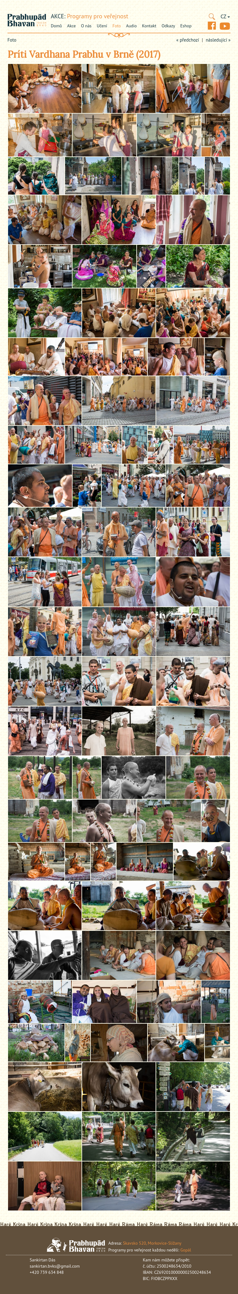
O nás (86, 26)
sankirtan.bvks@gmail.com (55, 1266)
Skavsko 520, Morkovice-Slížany (152, 1243)
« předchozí (187, 40)
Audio (131, 26)
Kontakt (149, 26)
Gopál (185, 1250)
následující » (218, 40)
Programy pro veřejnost (97, 16)
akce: (58, 16)
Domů (56, 26)
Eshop (186, 26)
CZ (225, 16)
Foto (116, 26)
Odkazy (168, 26)
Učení (102, 26)
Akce (71, 26)
